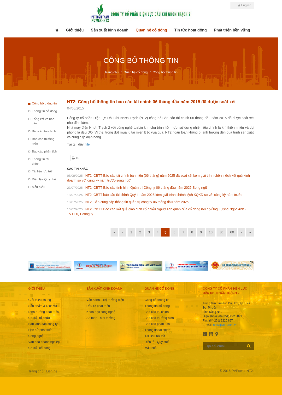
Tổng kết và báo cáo (43, 121)
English (244, 5)
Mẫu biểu (38, 187)
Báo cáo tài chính (44, 131)
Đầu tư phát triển (98, 306)
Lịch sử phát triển (40, 330)
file (87, 144)
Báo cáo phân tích (44, 151)
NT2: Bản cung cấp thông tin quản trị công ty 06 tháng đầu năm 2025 (128, 202)
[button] (74, 30)
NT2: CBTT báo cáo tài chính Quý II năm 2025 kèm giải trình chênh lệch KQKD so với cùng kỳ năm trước (154, 195)
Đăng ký (249, 346)
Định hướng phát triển (43, 312)
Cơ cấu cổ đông (39, 348)
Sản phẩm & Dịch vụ (42, 306)
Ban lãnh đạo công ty (43, 324)
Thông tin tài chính (40, 161)
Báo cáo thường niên (43, 141)
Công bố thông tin (44, 103)
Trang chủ (36, 371)
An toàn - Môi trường (101, 318)
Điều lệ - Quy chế (44, 179)
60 (232, 232)
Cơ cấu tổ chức (39, 318)
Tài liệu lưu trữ (42, 171)
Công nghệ (35, 336)
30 (221, 232)
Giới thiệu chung (39, 300)
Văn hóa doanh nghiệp (44, 342)
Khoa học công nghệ (101, 312)
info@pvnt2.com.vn (224, 325)
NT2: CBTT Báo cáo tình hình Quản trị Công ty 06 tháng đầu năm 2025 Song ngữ (137, 187)
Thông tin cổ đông (44, 111)
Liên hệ (51, 371)
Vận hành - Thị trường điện (105, 300)
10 (211, 232)
